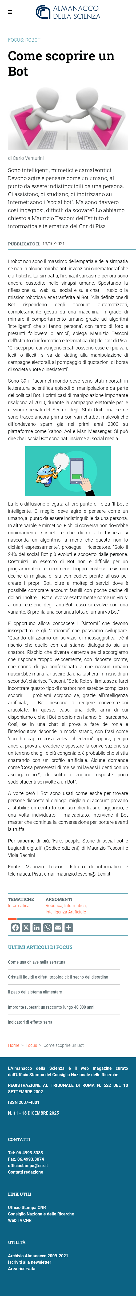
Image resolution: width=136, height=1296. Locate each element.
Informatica (19, 905)
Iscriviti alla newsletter (29, 1262)
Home (13, 1045)
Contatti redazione (25, 1172)
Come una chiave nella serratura (36, 962)
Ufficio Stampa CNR (27, 1207)
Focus (31, 1045)
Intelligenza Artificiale (66, 912)
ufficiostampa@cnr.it (28, 1165)
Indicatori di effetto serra (30, 1022)
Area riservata (21, 1268)
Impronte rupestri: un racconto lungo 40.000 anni (51, 1007)
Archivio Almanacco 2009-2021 (38, 1255)
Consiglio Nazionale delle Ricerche (41, 1214)
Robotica (54, 905)
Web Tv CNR (19, 1220)
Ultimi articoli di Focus (40, 947)
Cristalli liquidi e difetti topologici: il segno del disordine (58, 977)
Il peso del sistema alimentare (35, 992)
